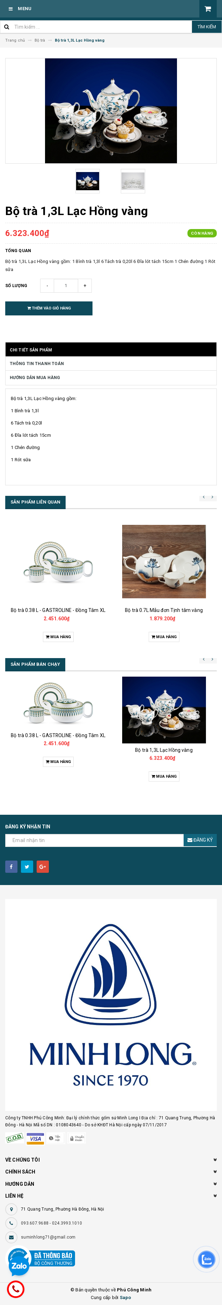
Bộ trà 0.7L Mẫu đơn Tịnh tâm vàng (164, 610)
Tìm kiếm (207, 26)
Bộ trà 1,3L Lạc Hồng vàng (164, 750)
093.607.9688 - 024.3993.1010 (51, 1223)
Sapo (125, 1297)
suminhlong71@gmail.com (48, 1237)
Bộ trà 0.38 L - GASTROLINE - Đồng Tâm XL (58, 610)
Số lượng (16, 285)
